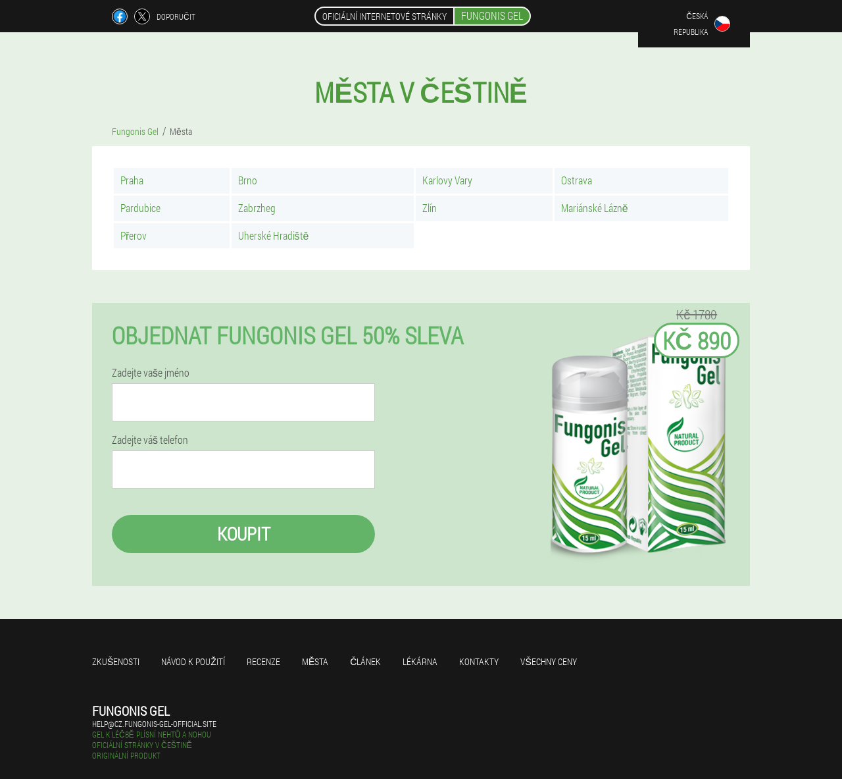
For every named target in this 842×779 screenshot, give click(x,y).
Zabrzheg (257, 208)
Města (315, 661)
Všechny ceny (548, 661)
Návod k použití (193, 661)
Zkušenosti (115, 661)
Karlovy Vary (447, 180)
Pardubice (140, 208)
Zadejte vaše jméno (150, 372)
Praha (131, 180)
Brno (247, 180)
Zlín (429, 208)
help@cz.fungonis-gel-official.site (154, 723)
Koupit (243, 534)
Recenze (263, 661)
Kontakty (479, 661)
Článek (365, 661)
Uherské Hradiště (273, 235)
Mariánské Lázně (594, 208)
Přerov (133, 235)
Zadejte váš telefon (150, 440)
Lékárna (420, 661)
